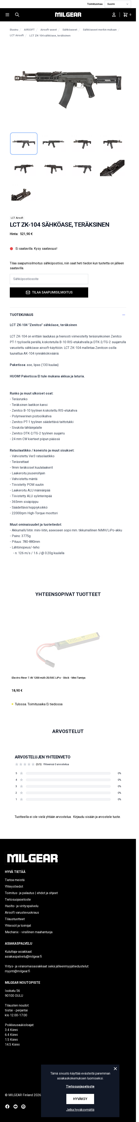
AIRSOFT (29, 29)
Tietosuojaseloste (18, 899)
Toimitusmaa (95, 3)
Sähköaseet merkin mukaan (100, 29)
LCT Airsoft (17, 35)
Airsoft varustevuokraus (22, 912)
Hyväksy (80, 1099)
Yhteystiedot (14, 886)
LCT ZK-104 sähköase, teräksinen (49, 35)
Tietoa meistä (14, 880)
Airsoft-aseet (48, 29)
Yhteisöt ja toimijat (18, 925)
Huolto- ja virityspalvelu (21, 906)
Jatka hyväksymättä (80, 1110)
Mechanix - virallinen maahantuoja (28, 932)
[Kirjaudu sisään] (114, 15)
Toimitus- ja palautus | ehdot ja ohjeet (31, 893)
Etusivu (14, 29)
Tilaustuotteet (15, 919)
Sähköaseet (69, 29)
